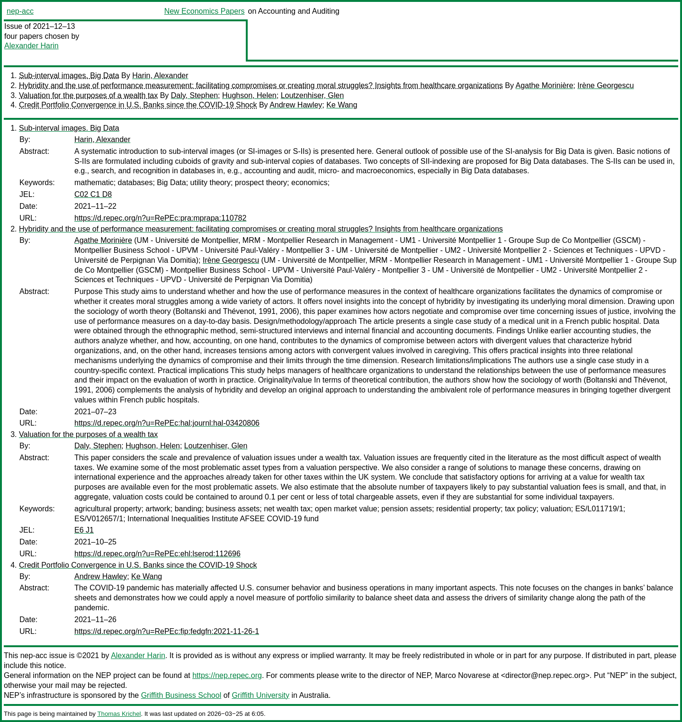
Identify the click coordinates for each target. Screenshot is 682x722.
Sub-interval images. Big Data (69, 75)
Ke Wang (341, 105)
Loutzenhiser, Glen (312, 95)
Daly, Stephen (194, 95)
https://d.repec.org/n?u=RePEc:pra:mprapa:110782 (160, 218)
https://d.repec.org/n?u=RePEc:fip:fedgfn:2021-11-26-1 (166, 631)
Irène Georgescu (605, 85)
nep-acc (20, 11)
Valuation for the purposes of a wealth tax (88, 95)
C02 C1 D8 (93, 194)
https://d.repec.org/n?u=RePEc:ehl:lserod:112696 (157, 554)
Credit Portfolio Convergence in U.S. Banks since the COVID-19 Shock (138, 105)
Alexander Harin (31, 46)
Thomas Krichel (119, 713)
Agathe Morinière (545, 85)
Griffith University (260, 695)
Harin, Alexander (160, 75)
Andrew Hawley (295, 105)
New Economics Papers (204, 11)
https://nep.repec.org (227, 675)
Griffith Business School (181, 695)
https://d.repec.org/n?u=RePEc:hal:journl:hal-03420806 (167, 423)
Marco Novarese (462, 675)
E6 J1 (84, 530)
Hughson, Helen (249, 95)
